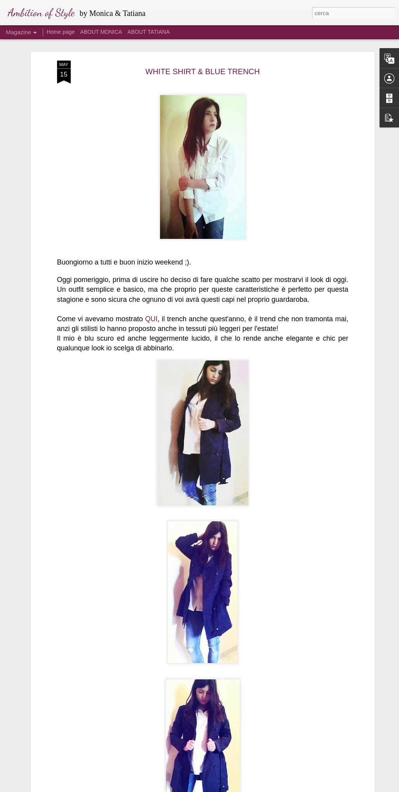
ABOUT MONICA (101, 32)
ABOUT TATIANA (148, 32)
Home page (61, 32)
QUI (151, 292)
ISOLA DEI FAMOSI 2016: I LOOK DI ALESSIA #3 (190, 772)
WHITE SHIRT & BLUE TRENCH (202, 44)
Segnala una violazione (255, 787)
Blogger (224, 787)
